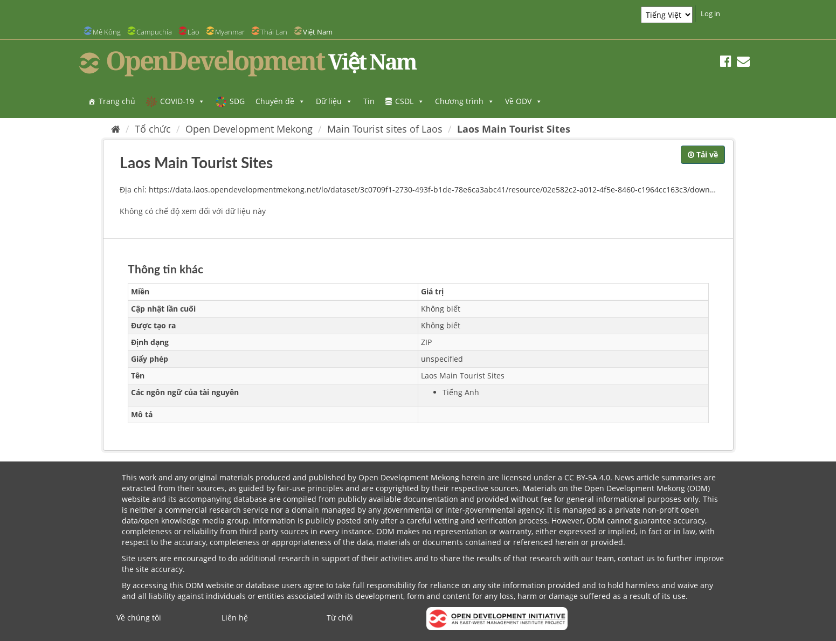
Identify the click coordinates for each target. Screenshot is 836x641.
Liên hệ (235, 617)
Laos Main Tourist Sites (513, 128)
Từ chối (340, 617)
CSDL (409, 101)
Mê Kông (107, 32)
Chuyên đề (280, 101)
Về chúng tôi (138, 617)
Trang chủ (117, 101)
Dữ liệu (334, 101)
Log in (710, 13)
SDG (237, 101)
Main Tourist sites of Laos (385, 128)
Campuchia (154, 32)
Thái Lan (273, 32)
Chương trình (464, 101)
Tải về (703, 154)
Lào (193, 32)
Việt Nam (318, 32)
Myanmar (230, 32)
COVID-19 (182, 101)
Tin (369, 101)
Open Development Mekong (249, 128)
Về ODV (523, 101)
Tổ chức (153, 128)
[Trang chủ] (115, 128)
